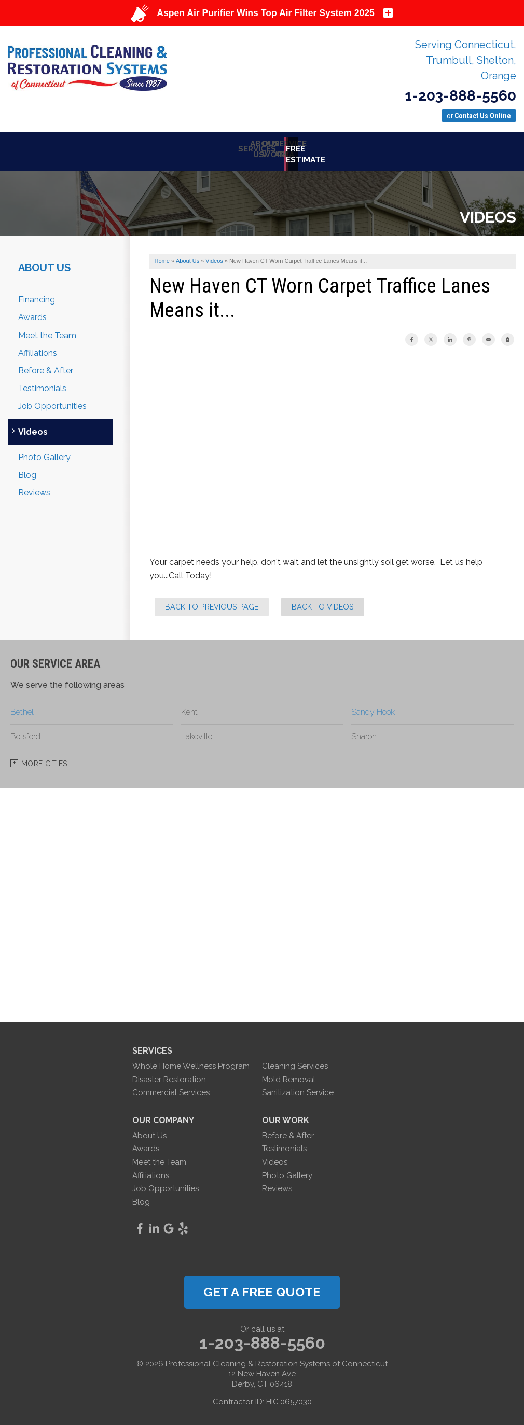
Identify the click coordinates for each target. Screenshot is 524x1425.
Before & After (45, 365)
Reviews (34, 487)
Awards (32, 312)
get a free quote (262, 1286)
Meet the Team (47, 330)
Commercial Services (171, 1087)
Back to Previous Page (211, 601)
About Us (44, 262)
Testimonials (42, 383)
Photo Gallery (44, 452)
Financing (36, 294)
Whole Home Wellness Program (191, 1061)
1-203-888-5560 (460, 96)
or (479, 116)
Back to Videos (323, 601)
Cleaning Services (295, 1061)
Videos (33, 426)
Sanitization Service (298, 1087)
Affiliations (37, 348)
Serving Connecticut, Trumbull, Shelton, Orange (465, 60)
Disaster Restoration (169, 1073)
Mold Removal (288, 1073)
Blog (27, 470)
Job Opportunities (52, 401)
